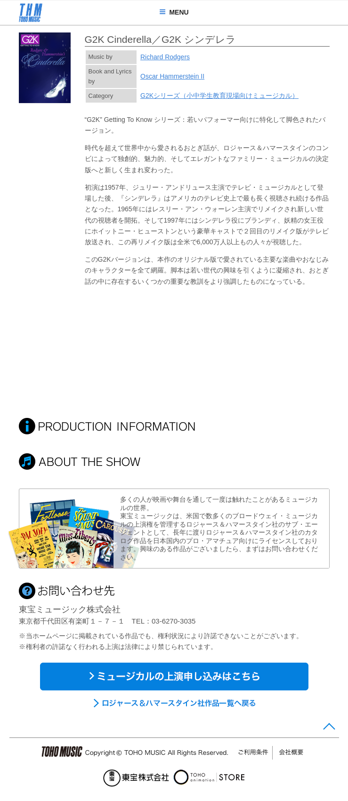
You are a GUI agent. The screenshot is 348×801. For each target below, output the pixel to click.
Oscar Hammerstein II (172, 76)
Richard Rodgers (165, 57)
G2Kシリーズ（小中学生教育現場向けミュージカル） (219, 95)
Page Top (329, 728)
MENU (173, 12)
